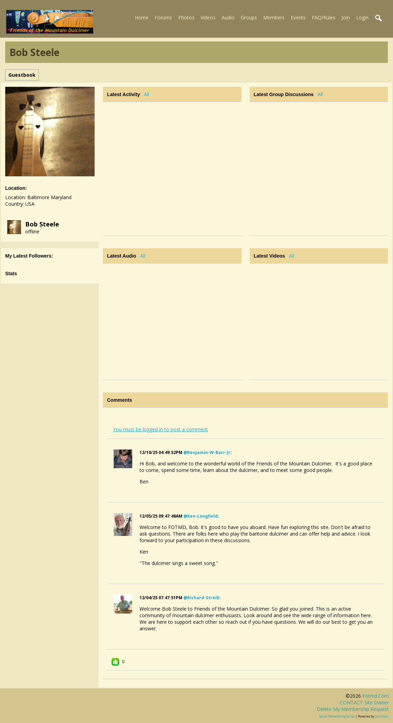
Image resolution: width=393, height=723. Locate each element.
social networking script (337, 716)
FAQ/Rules (323, 17)
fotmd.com (375, 696)
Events (298, 17)
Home (141, 17)
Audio (228, 17)
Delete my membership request (353, 709)
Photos (186, 17)
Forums (163, 17)
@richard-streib (201, 598)
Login (362, 17)
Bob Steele (42, 224)
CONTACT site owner (364, 702)
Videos (208, 17)
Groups (249, 17)
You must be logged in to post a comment (160, 429)
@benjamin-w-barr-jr (206, 452)
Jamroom (382, 716)
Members (274, 17)
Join (346, 17)
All (146, 94)
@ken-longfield (200, 516)
